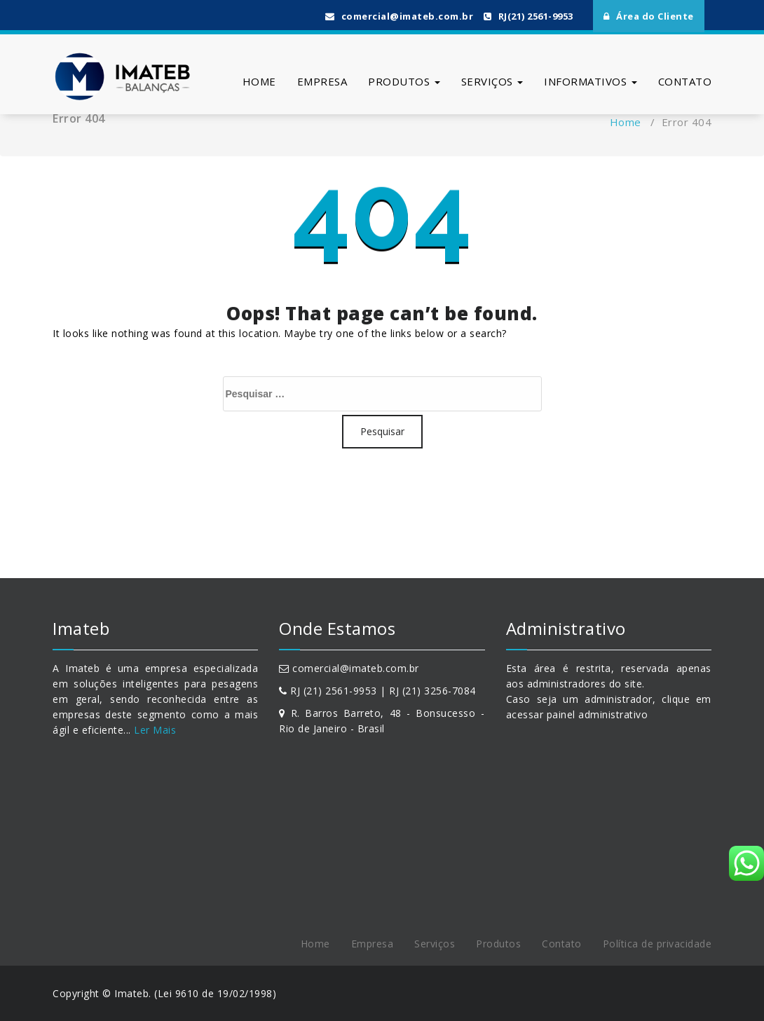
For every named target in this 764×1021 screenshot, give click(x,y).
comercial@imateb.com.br (399, 16)
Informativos (590, 81)
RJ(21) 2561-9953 (528, 16)
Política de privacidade (657, 943)
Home (259, 81)
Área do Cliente (648, 16)
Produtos (404, 81)
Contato (685, 81)
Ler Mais (154, 729)
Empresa (322, 81)
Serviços (492, 81)
